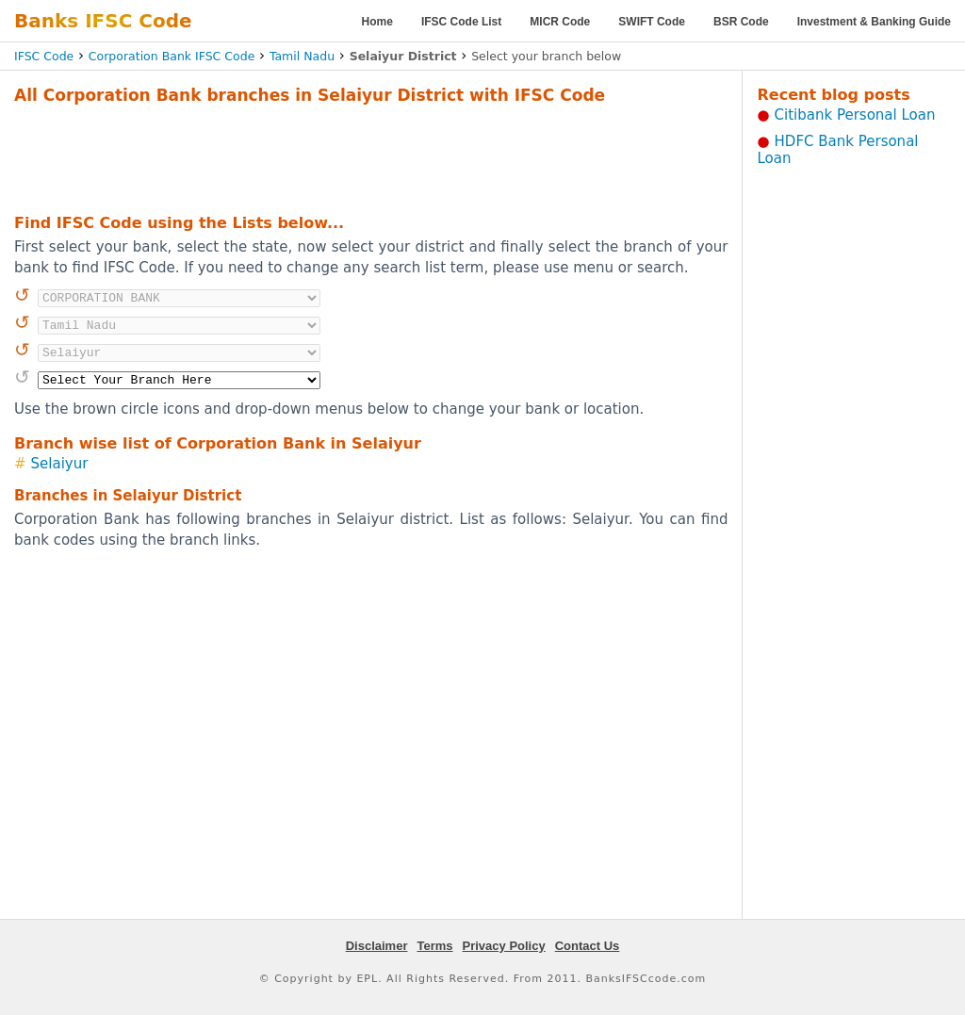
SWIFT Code (651, 21)
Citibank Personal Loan (855, 114)
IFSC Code (44, 56)
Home (377, 21)
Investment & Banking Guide (874, 21)
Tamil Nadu (302, 56)
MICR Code (560, 21)
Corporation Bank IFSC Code (171, 56)
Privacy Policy (504, 946)
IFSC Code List (461, 21)
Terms (434, 946)
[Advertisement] (371, 156)
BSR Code (741, 21)
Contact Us (587, 946)
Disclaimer (377, 946)
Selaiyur (60, 463)
